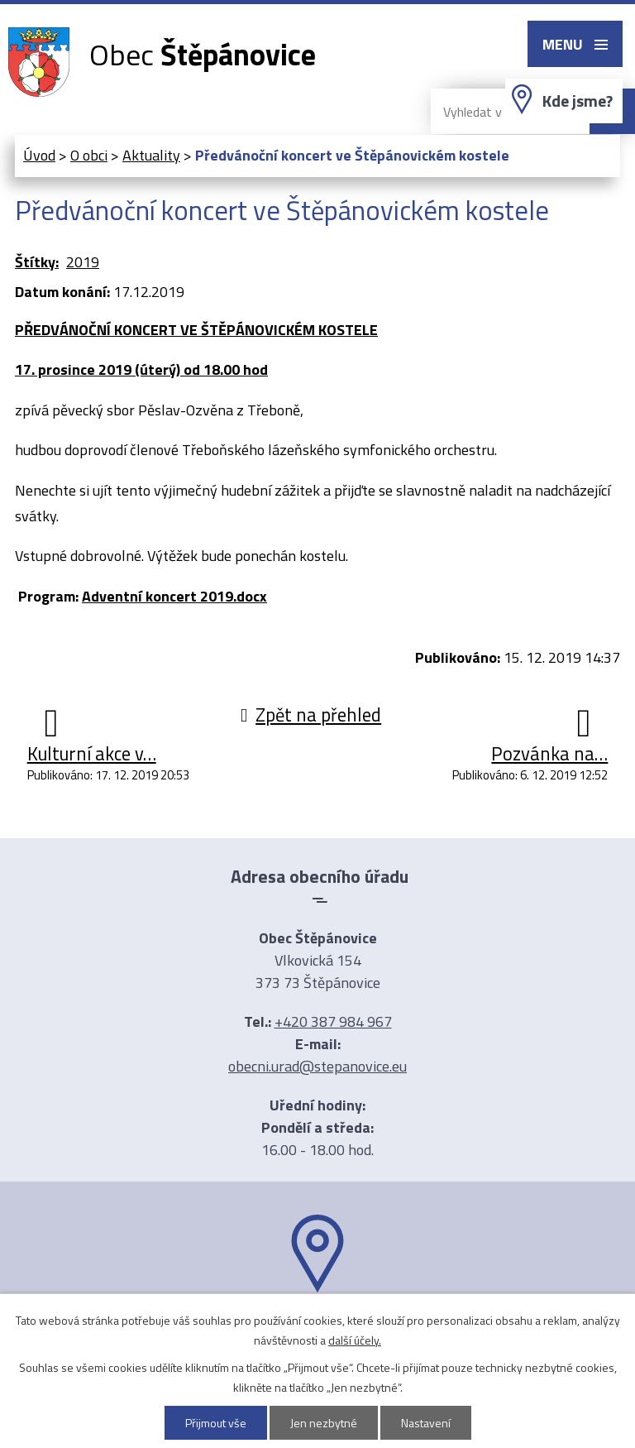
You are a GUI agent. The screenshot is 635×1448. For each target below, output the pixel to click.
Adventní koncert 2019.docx (174, 596)
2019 (82, 262)
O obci (88, 155)
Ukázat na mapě (317, 1325)
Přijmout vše (215, 1422)
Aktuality (151, 155)
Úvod (39, 155)
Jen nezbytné (323, 1422)
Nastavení (426, 1422)
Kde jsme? (577, 101)
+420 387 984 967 (333, 1021)
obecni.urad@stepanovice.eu (317, 1066)
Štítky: (37, 262)
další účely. (354, 1340)
